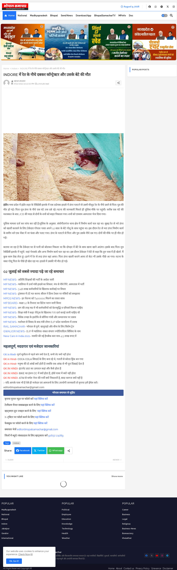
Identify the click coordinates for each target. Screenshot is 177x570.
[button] (164, 15)
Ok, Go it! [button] (14, 561)
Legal (124, 519)
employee (66, 514)
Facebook (25, 450)
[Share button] (68, 450)
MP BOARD (10, 303)
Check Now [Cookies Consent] (24, 554)
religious (126, 524)
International (7, 538)
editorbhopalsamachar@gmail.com (37, 429)
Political (65, 510)
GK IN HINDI (10, 368)
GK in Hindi (9, 354)
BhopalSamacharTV (104, 15)
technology (67, 529)
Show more (117, 476)
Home (11, 15)
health (65, 533)
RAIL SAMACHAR (14, 326)
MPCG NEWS (11, 298)
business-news (129, 529)
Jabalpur (5, 529)
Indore (14, 68)
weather (66, 538)
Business (126, 514)
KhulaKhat (127, 538)
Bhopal (54, 15)
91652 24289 (55, 435)
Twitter (41, 450)
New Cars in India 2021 (16, 336)
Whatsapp (57, 450)
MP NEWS (9, 279)
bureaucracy (127, 533)
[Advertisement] (63, 111)
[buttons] (150, 6)
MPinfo (122, 15)
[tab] (9, 15)
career (125, 510)
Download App (83, 15)
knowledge (67, 524)
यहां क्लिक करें (41, 398)
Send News (67, 15)
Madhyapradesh (38, 15)
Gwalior (5, 533)
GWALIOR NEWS (14, 331)
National (22, 15)
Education (66, 519)
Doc (131, 15)
